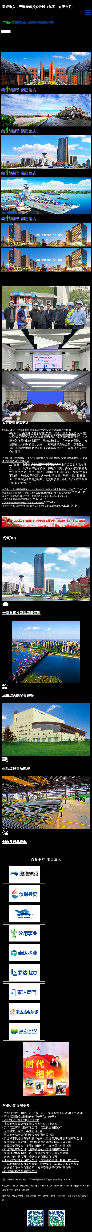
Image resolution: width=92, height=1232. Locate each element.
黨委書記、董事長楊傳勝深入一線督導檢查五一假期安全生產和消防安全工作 (37, 489)
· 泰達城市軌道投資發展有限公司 (22, 1138)
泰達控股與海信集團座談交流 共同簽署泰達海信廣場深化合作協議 (32, 506)
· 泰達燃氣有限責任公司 (42, 1156)
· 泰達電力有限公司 (59, 1145)
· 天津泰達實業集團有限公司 (19, 1127)
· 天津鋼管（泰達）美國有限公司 (22, 1131)
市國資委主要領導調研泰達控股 (16, 499)
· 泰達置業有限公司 (14, 1142)
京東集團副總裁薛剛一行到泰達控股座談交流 (23, 502)
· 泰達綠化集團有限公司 (17, 1153)
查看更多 (22, 423)
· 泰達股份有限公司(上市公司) (64, 1112)
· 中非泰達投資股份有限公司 (19, 1164)
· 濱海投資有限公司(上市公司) (20, 1120)
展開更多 (23, 1105)
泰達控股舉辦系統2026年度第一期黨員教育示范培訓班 (27, 496)
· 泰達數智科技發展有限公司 (19, 1171)
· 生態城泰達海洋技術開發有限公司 (49, 1142)
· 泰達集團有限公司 (51, 1127)
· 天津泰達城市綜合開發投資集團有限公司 (28, 1134)
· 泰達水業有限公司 (14, 1156)
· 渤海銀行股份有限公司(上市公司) (23, 1112)
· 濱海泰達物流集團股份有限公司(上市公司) (29, 1116)
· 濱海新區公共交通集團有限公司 (48, 1149)
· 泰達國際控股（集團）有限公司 (59, 1160)
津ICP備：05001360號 (12, 1196)
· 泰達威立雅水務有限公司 (18, 1167)
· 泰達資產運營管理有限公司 (53, 1167)
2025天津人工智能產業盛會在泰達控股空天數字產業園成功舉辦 (36, 430)
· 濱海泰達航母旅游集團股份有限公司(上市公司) (31, 1123)
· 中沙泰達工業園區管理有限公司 (59, 1164)
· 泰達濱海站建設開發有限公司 (63, 1138)
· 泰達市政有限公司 (14, 1149)
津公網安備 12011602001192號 (40, 1196)
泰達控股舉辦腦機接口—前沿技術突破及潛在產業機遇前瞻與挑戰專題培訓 (36, 493)
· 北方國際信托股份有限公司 (19, 1160)
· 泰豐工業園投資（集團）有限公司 (24, 1145)
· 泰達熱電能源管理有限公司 (50, 1153)
